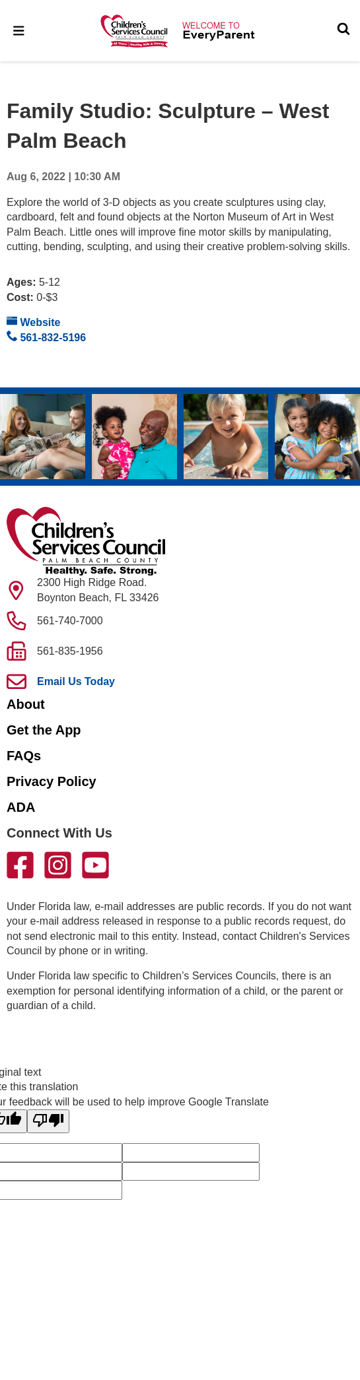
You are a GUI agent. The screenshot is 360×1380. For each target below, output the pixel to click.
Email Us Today (76, 681)
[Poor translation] (48, 1121)
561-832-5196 (46, 337)
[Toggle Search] (343, 30)
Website (34, 321)
